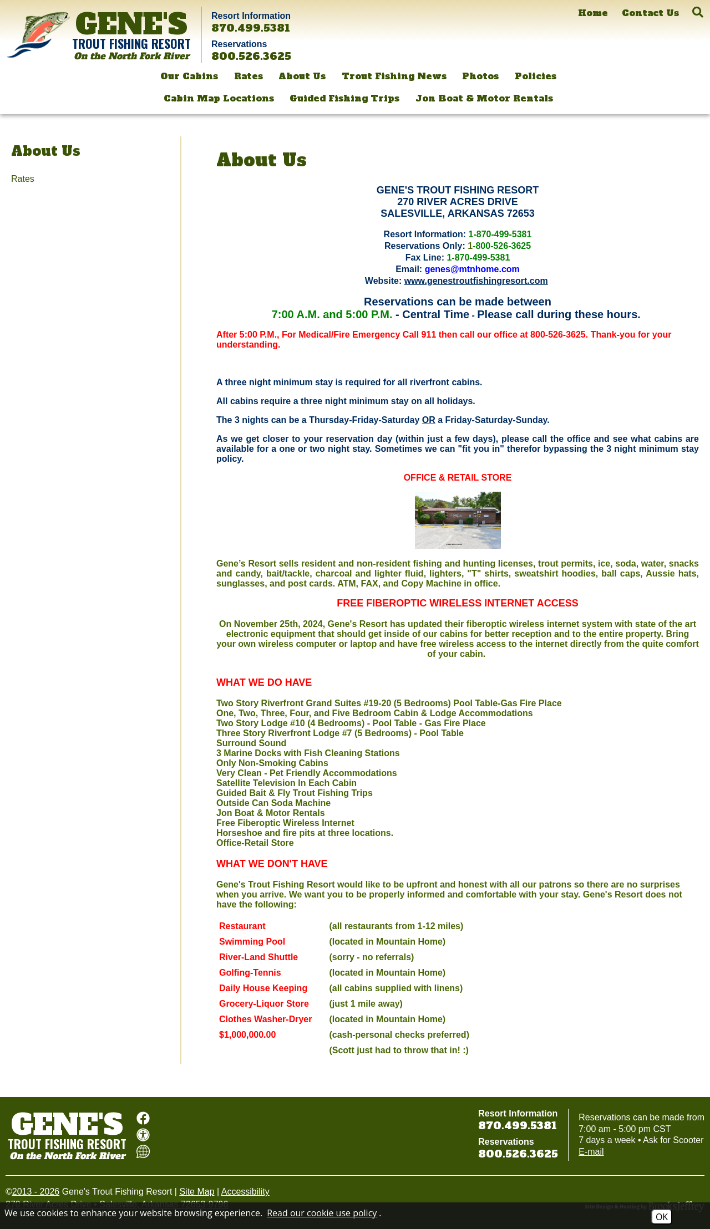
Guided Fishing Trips (344, 98)
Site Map (196, 1191)
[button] (697, 12)
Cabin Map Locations (219, 98)
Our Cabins (189, 76)
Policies (535, 76)
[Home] (593, 13)
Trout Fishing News (394, 76)
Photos (480, 76)
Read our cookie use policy (322, 1213)
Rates (248, 76)
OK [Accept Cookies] (662, 1217)
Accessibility (245, 1191)
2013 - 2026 (35, 1191)
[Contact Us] (650, 13)
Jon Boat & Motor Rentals (484, 98)
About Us (302, 76)
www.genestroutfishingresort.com (476, 280)
